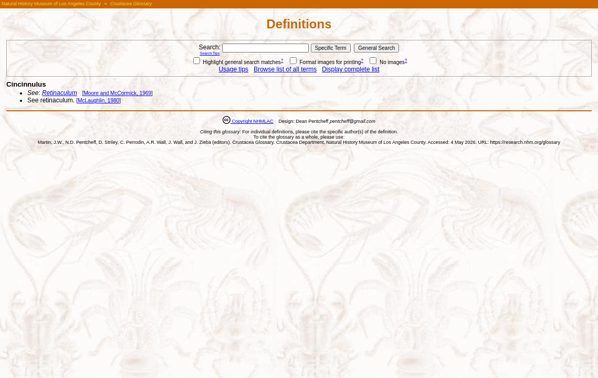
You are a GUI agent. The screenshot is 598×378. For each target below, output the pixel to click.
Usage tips (233, 69)
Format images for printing (325, 62)
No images (387, 62)
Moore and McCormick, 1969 (117, 93)
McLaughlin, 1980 (98, 100)
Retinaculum (59, 93)
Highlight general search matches (237, 62)
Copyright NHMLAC (252, 121)
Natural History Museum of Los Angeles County (51, 3)
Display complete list (350, 69)
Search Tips (209, 53)
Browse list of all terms (285, 69)
